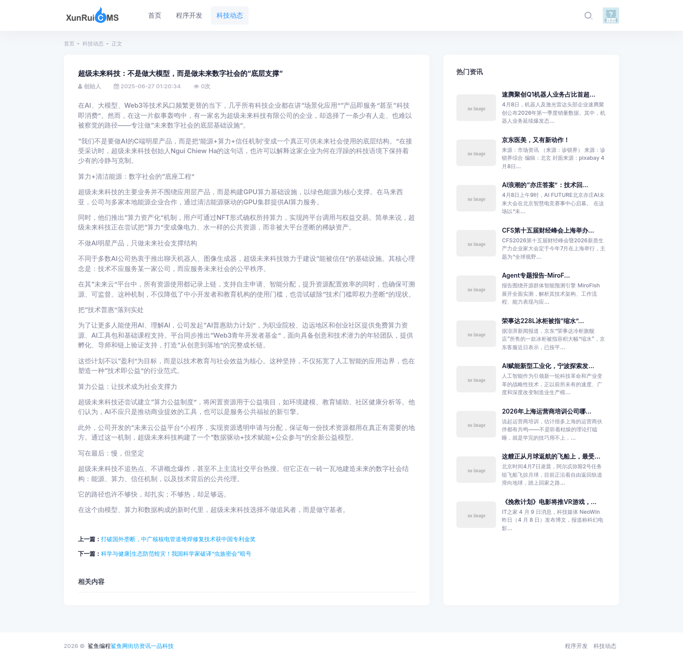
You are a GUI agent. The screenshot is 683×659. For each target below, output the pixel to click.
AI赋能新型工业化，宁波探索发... (548, 365)
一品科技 (162, 645)
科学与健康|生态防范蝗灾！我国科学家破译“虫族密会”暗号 (176, 553)
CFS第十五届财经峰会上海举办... (548, 230)
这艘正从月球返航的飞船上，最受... (551, 456)
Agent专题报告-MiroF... (536, 275)
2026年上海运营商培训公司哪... (546, 411)
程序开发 (576, 645)
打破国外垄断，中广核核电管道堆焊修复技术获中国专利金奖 (178, 538)
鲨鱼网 (119, 645)
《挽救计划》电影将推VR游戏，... (549, 501)
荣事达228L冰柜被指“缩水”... (543, 320)
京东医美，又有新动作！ (536, 139)
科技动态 (93, 43)
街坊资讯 (139, 645)
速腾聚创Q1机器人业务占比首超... (548, 94)
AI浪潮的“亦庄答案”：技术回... (545, 184)
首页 (69, 43)
